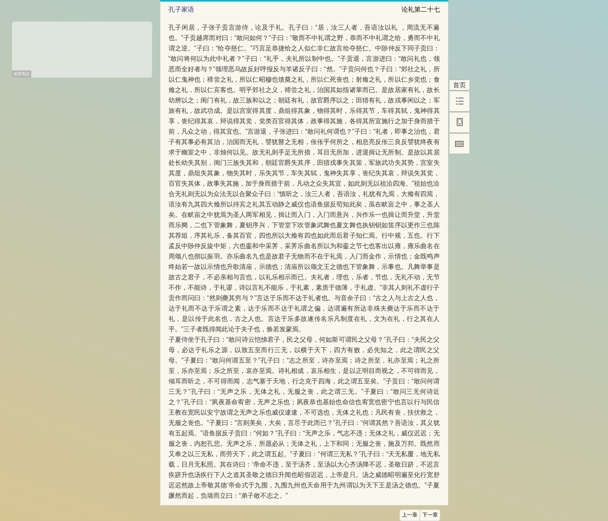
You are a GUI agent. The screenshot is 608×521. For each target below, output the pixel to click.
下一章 (430, 515)
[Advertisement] (82, 47)
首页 (459, 85)
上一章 (409, 515)
